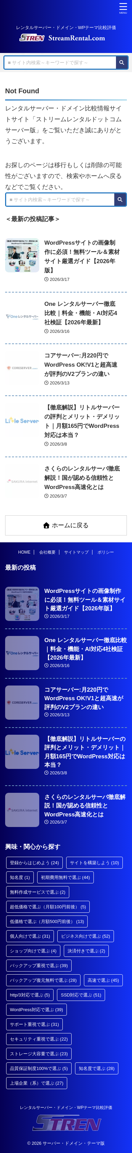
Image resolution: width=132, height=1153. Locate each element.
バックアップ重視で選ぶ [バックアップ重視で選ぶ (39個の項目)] (39, 965)
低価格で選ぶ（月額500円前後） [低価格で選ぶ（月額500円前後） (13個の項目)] (47, 921)
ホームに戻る (66, 525)
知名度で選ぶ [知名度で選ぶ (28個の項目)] (97, 1068)
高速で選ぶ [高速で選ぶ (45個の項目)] (103, 980)
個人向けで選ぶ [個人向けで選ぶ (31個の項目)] (30, 936)
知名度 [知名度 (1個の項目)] (20, 877)
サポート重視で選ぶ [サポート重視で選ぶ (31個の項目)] (34, 1024)
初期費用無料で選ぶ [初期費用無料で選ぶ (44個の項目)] (65, 877)
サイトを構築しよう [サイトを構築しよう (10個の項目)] (94, 862)
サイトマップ (76, 552)
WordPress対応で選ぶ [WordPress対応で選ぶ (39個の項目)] (36, 1009)
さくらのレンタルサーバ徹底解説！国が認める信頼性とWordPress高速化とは (82, 477)
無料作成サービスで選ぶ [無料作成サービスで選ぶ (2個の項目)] (37, 892)
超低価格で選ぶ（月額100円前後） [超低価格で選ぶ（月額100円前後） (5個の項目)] (48, 906)
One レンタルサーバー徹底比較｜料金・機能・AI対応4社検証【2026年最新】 (80, 313)
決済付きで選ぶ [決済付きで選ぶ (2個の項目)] (86, 950)
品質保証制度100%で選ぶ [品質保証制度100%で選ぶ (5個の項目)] (39, 1068)
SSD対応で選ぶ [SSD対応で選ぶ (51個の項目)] (81, 995)
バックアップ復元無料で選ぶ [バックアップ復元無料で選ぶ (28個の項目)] (43, 980)
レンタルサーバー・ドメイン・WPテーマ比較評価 (66, 1107)
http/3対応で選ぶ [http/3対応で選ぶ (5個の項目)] (30, 995)
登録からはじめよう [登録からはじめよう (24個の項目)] (34, 862)
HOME (24, 552)
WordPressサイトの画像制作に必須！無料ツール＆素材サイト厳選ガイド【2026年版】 (85, 600)
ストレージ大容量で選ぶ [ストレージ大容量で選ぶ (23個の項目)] (39, 1053)
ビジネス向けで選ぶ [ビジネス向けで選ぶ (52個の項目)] (85, 936)
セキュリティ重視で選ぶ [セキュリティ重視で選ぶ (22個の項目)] (39, 1039)
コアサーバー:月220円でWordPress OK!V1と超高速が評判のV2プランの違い (80, 364)
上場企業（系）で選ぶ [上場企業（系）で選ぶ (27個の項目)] (36, 1083)
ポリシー (106, 552)
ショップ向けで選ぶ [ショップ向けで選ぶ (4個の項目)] (33, 950)
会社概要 (47, 552)
